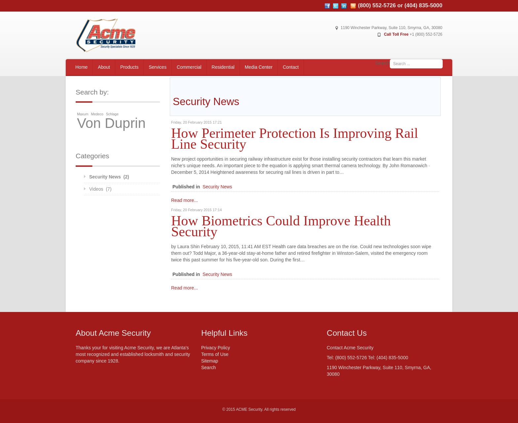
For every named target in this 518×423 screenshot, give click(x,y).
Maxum (82, 114)
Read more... (184, 200)
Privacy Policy (215, 347)
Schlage (112, 114)
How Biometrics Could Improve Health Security (281, 226)
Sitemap (209, 361)
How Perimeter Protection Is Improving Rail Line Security (294, 138)
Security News (217, 186)
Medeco (97, 114)
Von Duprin (111, 123)
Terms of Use (214, 354)
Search (382, 63)
